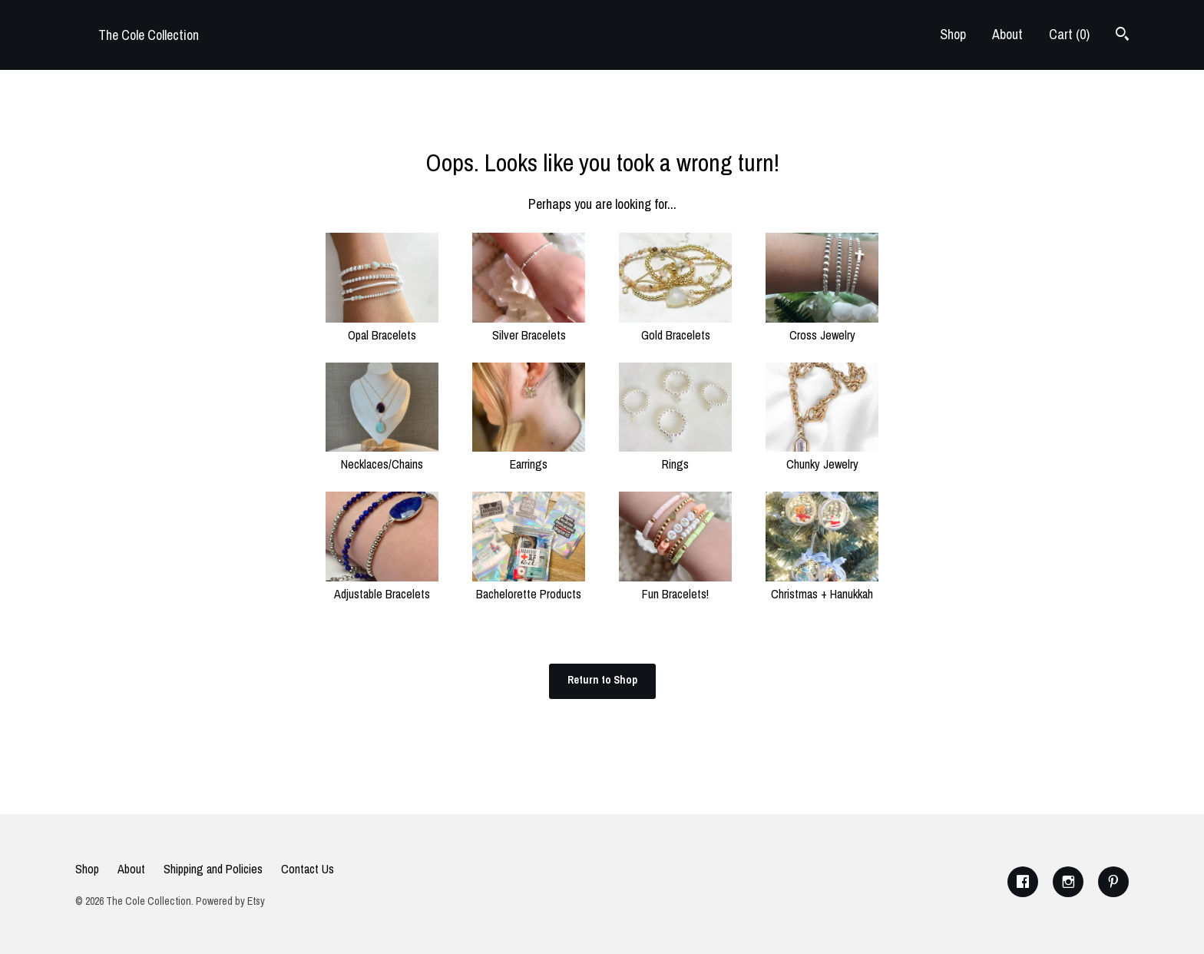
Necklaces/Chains (382, 455)
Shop (953, 34)
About (1007, 34)
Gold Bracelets (675, 326)
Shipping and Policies (213, 868)
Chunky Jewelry (822, 455)
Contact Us (307, 868)
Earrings (528, 455)
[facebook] (1022, 881)
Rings (675, 455)
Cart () (1069, 34)
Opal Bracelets (382, 326)
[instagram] (1068, 881)
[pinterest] (1113, 881)
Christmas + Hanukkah (822, 585)
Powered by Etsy (230, 901)
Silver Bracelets (528, 326)
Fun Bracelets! (675, 585)
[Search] (1122, 35)
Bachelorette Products (528, 585)
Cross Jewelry (822, 326)
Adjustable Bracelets (382, 585)
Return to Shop (602, 680)
